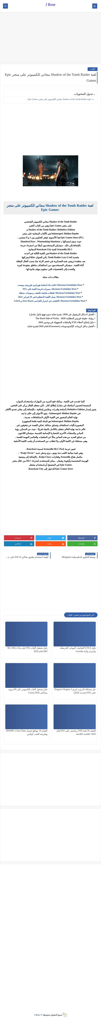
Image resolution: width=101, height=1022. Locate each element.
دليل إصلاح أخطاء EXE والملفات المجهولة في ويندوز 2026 (66, 322)
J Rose (50, 4)
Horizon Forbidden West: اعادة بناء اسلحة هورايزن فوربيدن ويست (50, 285)
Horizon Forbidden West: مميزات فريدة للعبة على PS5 (50, 289)
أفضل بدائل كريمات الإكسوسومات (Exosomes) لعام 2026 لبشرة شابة (60, 326)
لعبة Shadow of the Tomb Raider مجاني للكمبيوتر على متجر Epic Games (59, 99)
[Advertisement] (50, 38)
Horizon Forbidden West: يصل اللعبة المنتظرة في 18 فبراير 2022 (49, 297)
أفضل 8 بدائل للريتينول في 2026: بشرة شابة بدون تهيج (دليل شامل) (61, 314)
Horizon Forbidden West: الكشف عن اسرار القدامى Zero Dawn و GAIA (49, 301)
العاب (92, 69)
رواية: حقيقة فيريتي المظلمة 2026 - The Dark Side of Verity (64, 318)
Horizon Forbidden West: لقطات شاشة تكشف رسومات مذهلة (49, 293)
